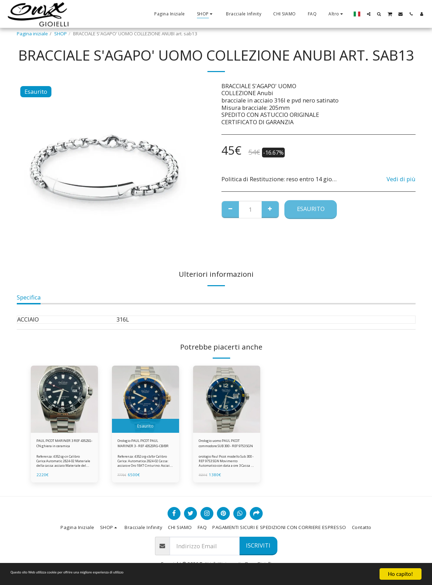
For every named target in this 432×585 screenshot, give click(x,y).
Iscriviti (258, 545)
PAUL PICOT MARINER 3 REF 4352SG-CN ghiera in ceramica (63, 445)
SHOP (60, 33)
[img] (64, 399)
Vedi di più (401, 179)
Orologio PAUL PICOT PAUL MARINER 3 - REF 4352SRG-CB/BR (140, 445)
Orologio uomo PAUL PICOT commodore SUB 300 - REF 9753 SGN (223, 445)
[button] (369, 14)
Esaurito (311, 209)
